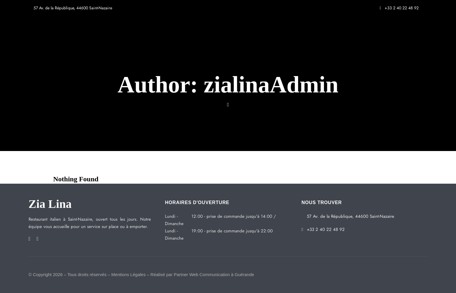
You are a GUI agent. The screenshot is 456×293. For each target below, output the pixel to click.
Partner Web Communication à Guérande (214, 274)
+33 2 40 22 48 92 (399, 8)
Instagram (37, 238)
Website (228, 104)
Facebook (30, 238)
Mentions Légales (128, 274)
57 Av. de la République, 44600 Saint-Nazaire (70, 8)
